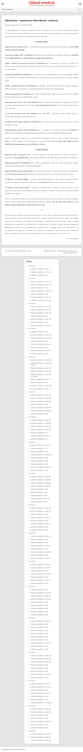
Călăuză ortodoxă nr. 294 (39, 640)
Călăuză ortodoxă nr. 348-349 (41, 508)
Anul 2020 (32, 417)
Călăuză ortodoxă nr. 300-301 (41, 621)
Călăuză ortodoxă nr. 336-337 (41, 536)
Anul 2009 (32, 731)
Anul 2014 (32, 586)
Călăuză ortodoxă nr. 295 (39, 637)
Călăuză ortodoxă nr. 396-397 (41, 395)
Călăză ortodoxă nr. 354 (39, 492)
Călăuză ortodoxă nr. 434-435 (41, 300)
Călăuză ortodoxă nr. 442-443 (41, 285)
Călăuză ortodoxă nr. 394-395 (41, 398)
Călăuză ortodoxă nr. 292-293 (41, 643)
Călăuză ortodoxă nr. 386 (39, 414)
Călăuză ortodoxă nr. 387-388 (41, 411)
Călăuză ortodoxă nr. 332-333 (41, 546)
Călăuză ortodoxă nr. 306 (39, 602)
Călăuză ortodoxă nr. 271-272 (41, 693)
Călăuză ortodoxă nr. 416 (39, 341)
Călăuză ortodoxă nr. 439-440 (41, 291)
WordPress (22, 749)
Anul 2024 (32, 303)
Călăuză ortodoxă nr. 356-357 (41, 486)
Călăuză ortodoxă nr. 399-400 (41, 386)
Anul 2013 (32, 618)
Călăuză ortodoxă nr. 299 (39, 624)
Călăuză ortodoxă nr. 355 (39, 489)
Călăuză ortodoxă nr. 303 (39, 612)
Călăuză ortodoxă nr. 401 (39, 382)
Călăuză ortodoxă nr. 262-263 (41, 712)
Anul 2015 (32, 561)
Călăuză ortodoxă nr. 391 (39, 404)
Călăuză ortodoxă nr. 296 (39, 634)
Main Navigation (41, 9)
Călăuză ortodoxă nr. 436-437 (41, 297)
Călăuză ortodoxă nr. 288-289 (41, 656)
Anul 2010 (32, 706)
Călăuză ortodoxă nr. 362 (39, 470)
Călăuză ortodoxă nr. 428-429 (41, 313)
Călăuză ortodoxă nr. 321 (39, 571)
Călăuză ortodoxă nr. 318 (39, 577)
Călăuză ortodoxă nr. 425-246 (41, 319)
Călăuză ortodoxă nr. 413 (39, 347)
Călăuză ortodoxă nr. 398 (39, 389)
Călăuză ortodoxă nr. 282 (39, 668)
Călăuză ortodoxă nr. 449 (39, 269)
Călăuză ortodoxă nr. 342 (39, 521)
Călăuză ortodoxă (41, 3)
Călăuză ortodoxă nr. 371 (39, 448)
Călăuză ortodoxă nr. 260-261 (41, 721)
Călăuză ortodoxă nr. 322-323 (41, 568)
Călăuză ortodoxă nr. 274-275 (41, 687)
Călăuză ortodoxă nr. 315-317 (41, 580)
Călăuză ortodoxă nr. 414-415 (41, 344)
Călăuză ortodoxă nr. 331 (39, 549)
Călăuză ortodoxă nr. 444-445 (41, 281)
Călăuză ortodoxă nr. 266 (39, 699)
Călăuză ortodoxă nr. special (41, 483)
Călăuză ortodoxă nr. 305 (39, 605)
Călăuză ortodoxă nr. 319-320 (41, 574)
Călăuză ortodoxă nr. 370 (39, 452)
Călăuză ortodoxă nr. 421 (39, 332)
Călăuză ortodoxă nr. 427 (39, 316)
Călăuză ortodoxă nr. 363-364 (41, 467)
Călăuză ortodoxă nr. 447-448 (41, 272)
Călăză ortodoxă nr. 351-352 (40, 499)
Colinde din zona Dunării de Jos (18, 251)
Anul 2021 (32, 392)
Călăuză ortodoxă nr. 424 (39, 322)
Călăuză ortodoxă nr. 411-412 (41, 351)
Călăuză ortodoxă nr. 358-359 (41, 480)
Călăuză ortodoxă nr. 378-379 (41, 430)
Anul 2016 (32, 533)
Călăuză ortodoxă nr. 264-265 (41, 709)
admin (30, 25)
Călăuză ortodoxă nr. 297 (39, 630)
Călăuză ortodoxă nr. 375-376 (41, 436)
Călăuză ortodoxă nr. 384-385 (41, 420)
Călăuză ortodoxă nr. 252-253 (41, 734)
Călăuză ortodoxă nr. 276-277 (41, 684)
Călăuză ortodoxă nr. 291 (39, 646)
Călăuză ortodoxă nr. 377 (39, 433)
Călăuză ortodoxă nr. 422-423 (41, 325)
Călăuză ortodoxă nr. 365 (39, 464)
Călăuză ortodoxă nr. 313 (39, 590)
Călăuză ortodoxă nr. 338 (39, 530)
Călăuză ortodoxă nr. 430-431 (41, 310)
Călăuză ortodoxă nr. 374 (39, 439)
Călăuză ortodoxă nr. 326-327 (41, 558)
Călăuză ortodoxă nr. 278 (39, 678)
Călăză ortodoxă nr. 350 (39, 502)
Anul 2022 (32, 357)
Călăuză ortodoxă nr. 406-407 (41, 368)
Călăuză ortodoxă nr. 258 (39, 718)
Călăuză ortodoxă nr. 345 (39, 514)
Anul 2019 (32, 442)
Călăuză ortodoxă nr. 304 (39, 608)
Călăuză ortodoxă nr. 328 (39, 555)
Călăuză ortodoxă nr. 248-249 (41, 740)
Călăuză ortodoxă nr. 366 (39, 461)
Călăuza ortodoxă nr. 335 (39, 539)
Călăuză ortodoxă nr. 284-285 (41, 662)
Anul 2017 (32, 505)
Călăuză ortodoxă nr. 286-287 (41, 659)
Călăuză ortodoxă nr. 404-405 (41, 371)
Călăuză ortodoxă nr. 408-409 (41, 360)
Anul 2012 (32, 652)
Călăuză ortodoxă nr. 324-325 (41, 565)
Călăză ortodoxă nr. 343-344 (40, 517)
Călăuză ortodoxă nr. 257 (39, 725)
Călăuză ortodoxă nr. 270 (39, 690)
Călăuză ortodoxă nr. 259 (39, 715)
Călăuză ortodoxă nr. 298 (39, 627)
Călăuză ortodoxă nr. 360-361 (41, 477)
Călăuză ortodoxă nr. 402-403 (41, 379)
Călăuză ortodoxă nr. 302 (39, 615)
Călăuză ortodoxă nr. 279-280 (41, 674)
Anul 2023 (32, 329)
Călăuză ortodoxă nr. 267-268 (41, 703)
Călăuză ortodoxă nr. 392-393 (41, 401)
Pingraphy (5, 749)
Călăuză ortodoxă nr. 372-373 (41, 445)
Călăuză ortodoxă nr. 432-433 (41, 307)
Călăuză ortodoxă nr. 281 (39, 671)
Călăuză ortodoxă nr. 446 (39, 275)
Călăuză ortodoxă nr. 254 (39, 728)
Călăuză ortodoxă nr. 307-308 (41, 599)
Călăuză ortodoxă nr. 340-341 (41, 524)
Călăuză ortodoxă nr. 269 (39, 696)
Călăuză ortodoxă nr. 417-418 (41, 338)
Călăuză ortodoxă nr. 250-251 (41, 737)
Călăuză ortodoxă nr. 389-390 (41, 408)
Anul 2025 (32, 278)
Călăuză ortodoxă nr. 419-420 (41, 335)
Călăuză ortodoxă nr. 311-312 (41, 593)
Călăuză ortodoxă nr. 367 (39, 458)
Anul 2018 (32, 473)
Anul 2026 (32, 266)
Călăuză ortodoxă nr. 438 (39, 294)
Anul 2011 (32, 681)
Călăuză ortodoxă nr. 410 (39, 354)
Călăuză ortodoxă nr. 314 (39, 583)
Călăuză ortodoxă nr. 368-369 (41, 455)
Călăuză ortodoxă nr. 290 (39, 649)
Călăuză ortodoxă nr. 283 (39, 665)
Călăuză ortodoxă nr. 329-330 (41, 552)
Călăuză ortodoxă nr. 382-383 (41, 423)
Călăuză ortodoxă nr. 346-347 (41, 511)
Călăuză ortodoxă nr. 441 (39, 288)
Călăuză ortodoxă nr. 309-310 (41, 596)
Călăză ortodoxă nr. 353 (39, 495)
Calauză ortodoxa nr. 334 (39, 543)
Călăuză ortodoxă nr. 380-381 (41, 426)
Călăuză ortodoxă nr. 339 (39, 527)
